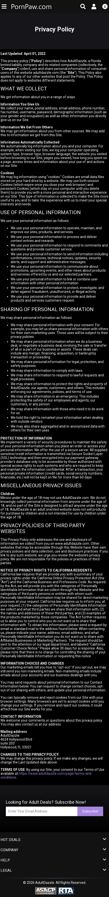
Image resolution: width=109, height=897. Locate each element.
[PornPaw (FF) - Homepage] (33, 6)
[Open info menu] (105, 6)
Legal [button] (53, 870)
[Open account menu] (94, 6)
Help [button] (53, 860)
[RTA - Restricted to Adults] (66, 890)
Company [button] (53, 850)
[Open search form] (83, 6)
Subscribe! (90, 811)
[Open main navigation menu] (4, 6)
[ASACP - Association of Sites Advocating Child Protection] (45, 890)
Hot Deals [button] (53, 839)
